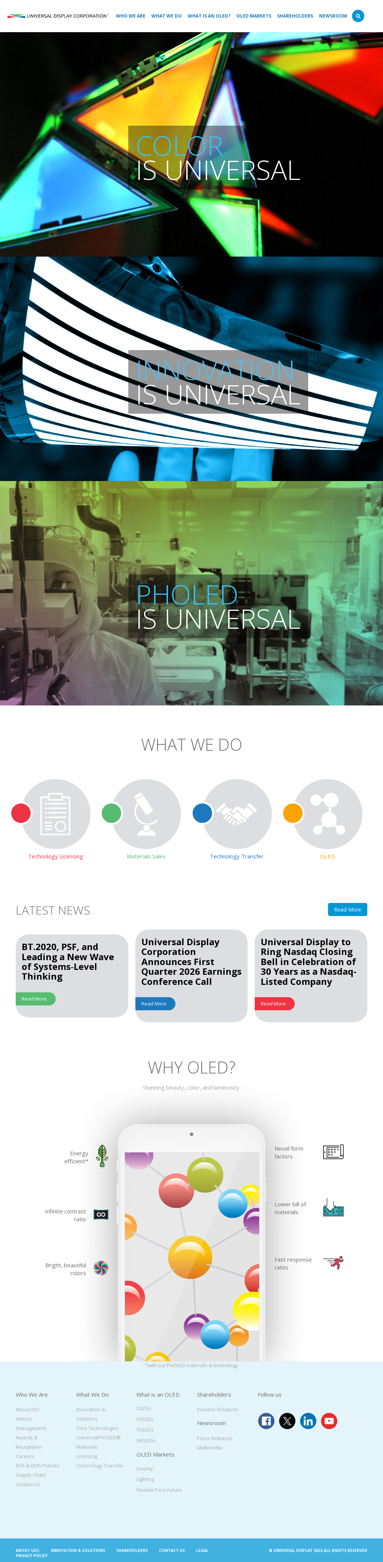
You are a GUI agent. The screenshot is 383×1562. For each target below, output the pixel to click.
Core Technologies (97, 1428)
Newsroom (333, 16)
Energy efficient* (76, 1157)
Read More (347, 909)
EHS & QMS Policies (37, 1465)
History (24, 1418)
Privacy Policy (32, 1555)
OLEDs (144, 1408)
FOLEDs (145, 1419)
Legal (202, 1550)
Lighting (145, 1479)
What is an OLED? (209, 16)
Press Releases (215, 1438)
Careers (25, 1456)
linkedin (308, 1421)
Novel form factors (289, 1152)
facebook (266, 1421)
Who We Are (130, 16)
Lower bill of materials (290, 1208)
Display (145, 1468)
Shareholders (295, 16)
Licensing (86, 1456)
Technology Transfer (99, 1465)
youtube (329, 1421)
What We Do (166, 16)
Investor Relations (217, 1409)
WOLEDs (146, 1440)
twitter (287, 1421)
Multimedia (209, 1447)
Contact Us (28, 1484)
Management (31, 1428)
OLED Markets (253, 16)
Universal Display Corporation (57, 16)
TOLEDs (145, 1429)
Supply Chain (31, 1474)
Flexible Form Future (159, 1489)
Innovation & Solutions (78, 1550)
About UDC (28, 1409)
